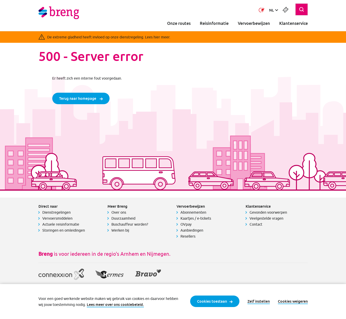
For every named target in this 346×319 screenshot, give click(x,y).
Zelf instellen (258, 301)
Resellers (187, 236)
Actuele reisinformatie (60, 224)
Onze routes (179, 23)
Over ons (118, 212)
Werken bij (120, 230)
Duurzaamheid (123, 218)
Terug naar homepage (81, 98)
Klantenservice (293, 23)
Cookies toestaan (215, 301)
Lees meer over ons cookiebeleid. (115, 304)
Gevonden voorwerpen (268, 212)
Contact (256, 224)
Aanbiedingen (191, 230)
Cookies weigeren (293, 301)
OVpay (186, 224)
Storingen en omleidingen (63, 230)
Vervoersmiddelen (57, 218)
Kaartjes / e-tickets (195, 218)
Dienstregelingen (56, 212)
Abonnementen (193, 212)
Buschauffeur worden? (129, 224)
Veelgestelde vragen (266, 218)
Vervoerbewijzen (254, 23)
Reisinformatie (214, 23)
